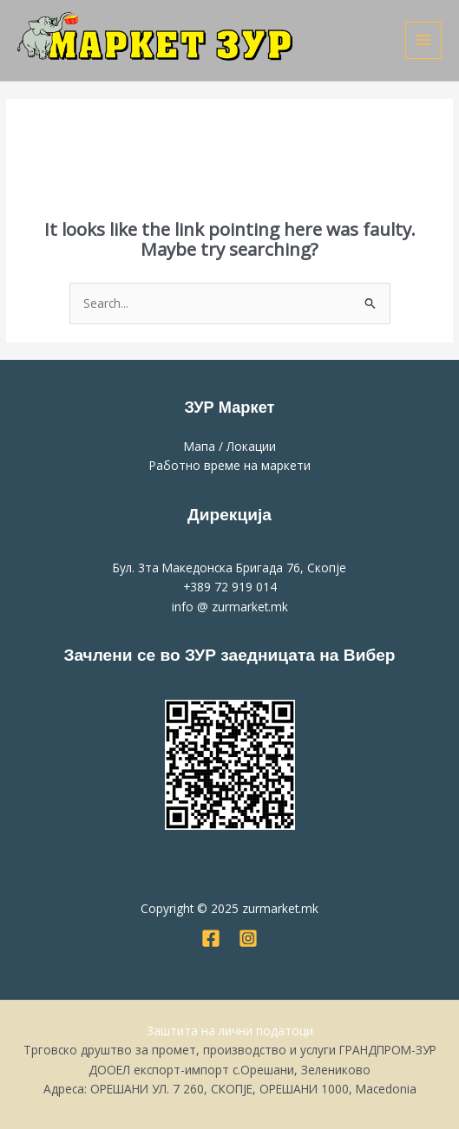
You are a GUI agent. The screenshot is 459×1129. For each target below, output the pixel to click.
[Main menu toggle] (424, 40)
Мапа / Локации (230, 446)
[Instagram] (248, 938)
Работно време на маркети (230, 465)
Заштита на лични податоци (230, 1030)
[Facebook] (210, 938)
